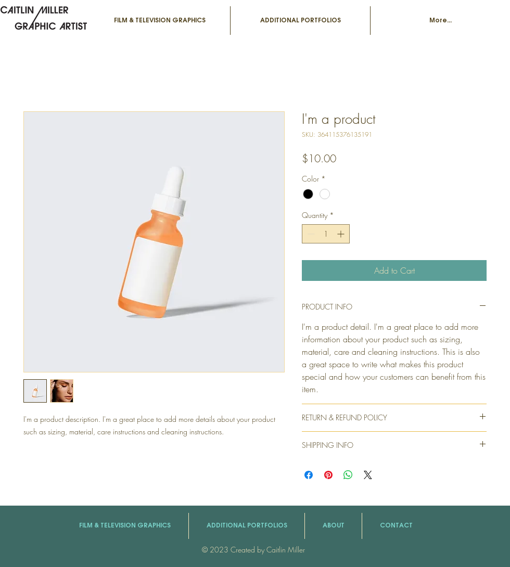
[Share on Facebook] (308, 475)
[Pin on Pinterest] (328, 475)
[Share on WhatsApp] (348, 475)
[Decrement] (309, 234)
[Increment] (341, 234)
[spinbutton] (325, 234)
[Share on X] (368, 475)
